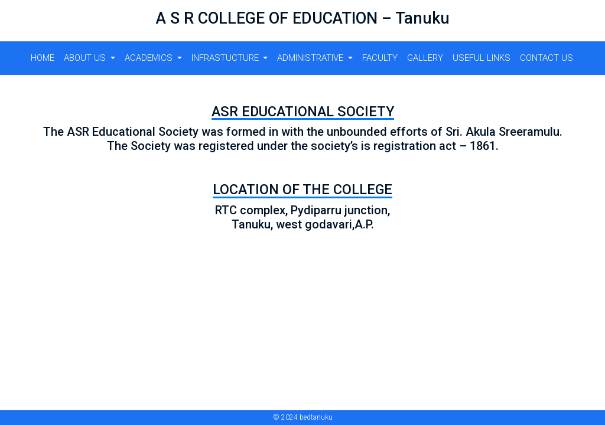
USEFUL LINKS (481, 58)
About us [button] (86, 58)
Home (42, 58)
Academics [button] (150, 58)
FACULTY (380, 58)
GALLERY (425, 58)
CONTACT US (546, 58)
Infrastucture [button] (226, 58)
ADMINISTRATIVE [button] (311, 58)
